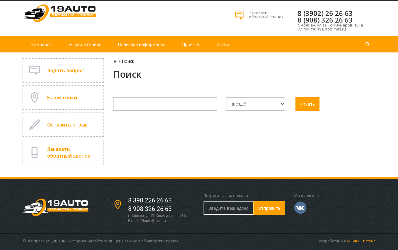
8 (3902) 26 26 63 (325, 13)
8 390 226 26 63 (150, 200)
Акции (223, 44)
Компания (41, 44)
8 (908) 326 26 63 (325, 19)
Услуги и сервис (84, 44)
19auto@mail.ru (153, 221)
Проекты (191, 44)
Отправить (269, 208)
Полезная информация (141, 44)
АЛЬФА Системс (361, 241)
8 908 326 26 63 (150, 208)
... (247, 44)
